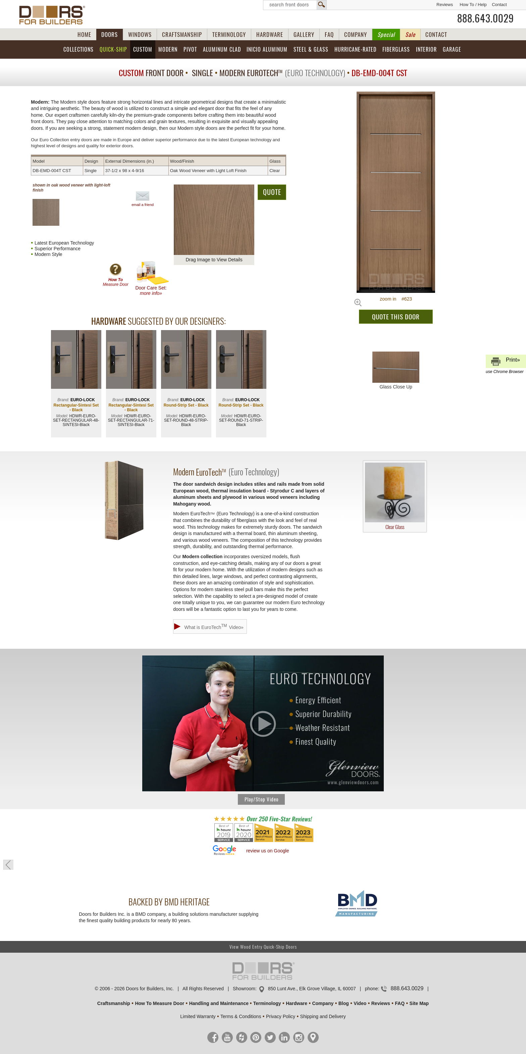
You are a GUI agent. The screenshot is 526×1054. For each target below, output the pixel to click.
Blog (343, 1003)
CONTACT (436, 35)
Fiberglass (396, 49)
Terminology (267, 1003)
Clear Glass (395, 496)
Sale (410, 35)
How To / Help (473, 4)
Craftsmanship (113, 1003)
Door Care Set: (152, 278)
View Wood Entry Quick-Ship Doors (263, 947)
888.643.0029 (485, 18)
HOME (84, 35)
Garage (452, 49)
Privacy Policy (280, 1016)
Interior (426, 49)
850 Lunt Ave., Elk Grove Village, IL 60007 (312, 988)
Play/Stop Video (261, 799)
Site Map (419, 1003)
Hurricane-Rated (355, 49)
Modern (167, 49)
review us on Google (267, 850)
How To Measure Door (159, 1003)
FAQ (329, 35)
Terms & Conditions (240, 1016)
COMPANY (355, 35)
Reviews (444, 4)
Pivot (190, 49)
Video (360, 1003)
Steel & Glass (311, 49)
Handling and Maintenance (219, 1003)
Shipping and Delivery (323, 1016)
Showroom (244, 988)
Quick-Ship (113, 49)
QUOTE (272, 192)
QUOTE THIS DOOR (396, 316)
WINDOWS (140, 35)
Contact (499, 4)
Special (386, 35)
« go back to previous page (8, 865)
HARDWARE (269, 35)
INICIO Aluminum (267, 49)
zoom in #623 (396, 299)
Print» (505, 362)
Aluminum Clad (222, 49)
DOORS (109, 35)
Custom (142, 49)
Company (322, 1003)
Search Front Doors (294, 5)
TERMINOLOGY (229, 35)
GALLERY (304, 35)
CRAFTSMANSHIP (182, 35)
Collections (78, 49)
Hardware (296, 1003)
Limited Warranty (197, 1016)
